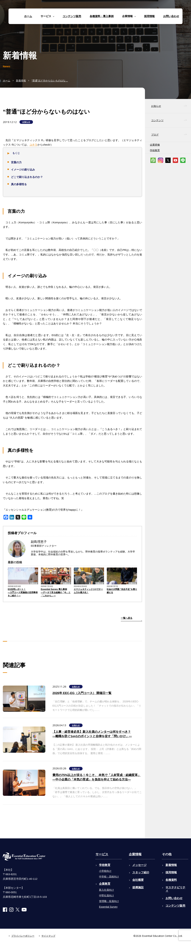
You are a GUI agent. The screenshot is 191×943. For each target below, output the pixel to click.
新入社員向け (106, 889)
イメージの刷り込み (23, 169)
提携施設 (138, 887)
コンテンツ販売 (72, 16)
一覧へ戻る (126, 618)
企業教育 (104, 883)
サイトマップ (48, 936)
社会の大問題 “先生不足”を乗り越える (122, 591)
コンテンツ (157, 120)
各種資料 (171, 879)
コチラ (33, 144)
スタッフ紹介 (140, 872)
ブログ (155, 134)
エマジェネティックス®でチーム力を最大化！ (88, 591)
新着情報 (21, 80)
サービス (102, 854)
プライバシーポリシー (22, 936)
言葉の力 (16, 162)
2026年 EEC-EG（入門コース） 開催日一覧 (81, 693)
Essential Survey (108, 906)
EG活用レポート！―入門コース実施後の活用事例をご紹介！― (23, 592)
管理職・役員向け (109, 901)
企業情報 (135, 854)
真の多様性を (19, 184)
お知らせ (26, 122)
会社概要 (138, 879)
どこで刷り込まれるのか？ (27, 176)
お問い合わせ (171, 16)
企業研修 (155, 144)
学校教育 (155, 150)
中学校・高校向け (109, 876)
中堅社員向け (106, 895)
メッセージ (139, 864)
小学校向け (105, 870)
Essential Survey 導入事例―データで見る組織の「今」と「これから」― (56, 592)
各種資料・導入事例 (102, 16)
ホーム (28, 16)
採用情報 (149, 16)
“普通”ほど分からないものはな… (50, 80)
